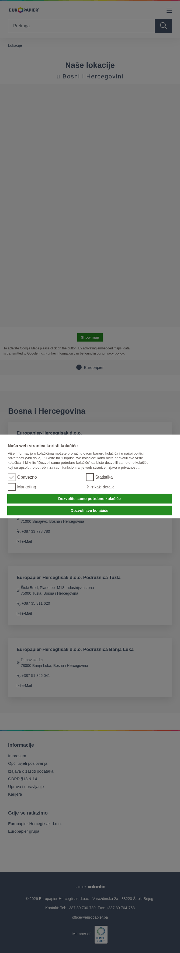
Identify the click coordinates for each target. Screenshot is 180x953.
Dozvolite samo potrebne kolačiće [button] (89, 499)
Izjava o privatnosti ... (124, 467)
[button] (100, 487)
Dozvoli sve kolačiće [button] (89, 510)
